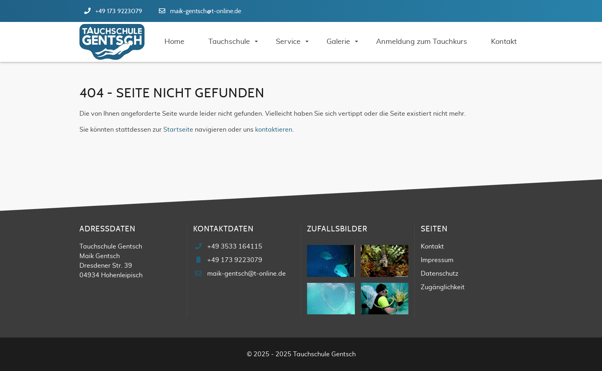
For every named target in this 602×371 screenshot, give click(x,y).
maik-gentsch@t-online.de (205, 11)
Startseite (178, 129)
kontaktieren (273, 129)
